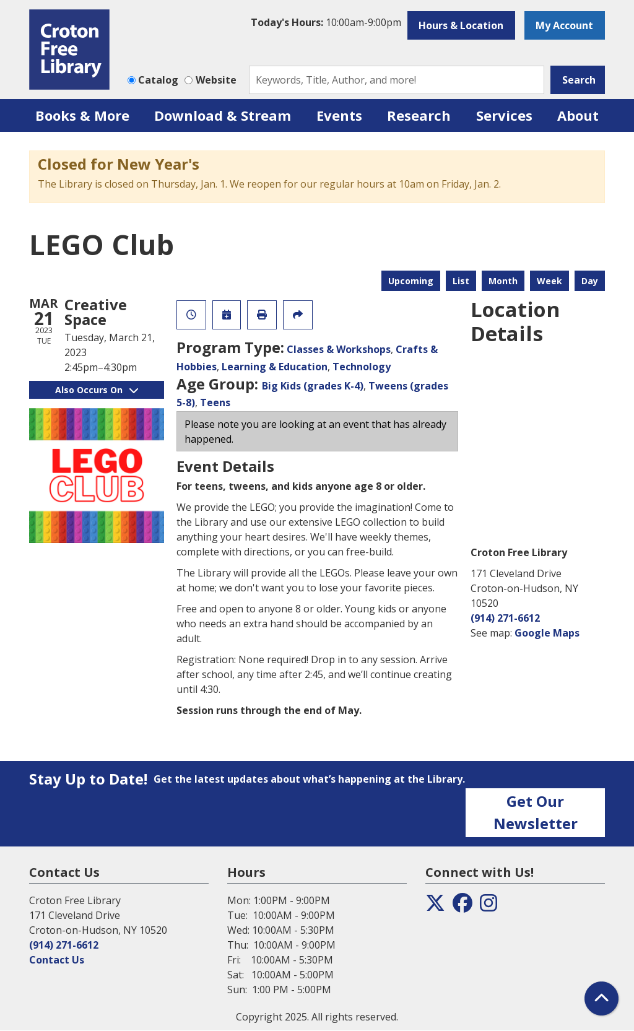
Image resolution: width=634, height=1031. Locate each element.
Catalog (158, 80)
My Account (564, 25)
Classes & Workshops (339, 349)
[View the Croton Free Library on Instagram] (488, 906)
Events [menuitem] (339, 115)
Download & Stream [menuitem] (222, 115)
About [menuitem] (578, 115)
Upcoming (410, 281)
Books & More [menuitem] (82, 115)
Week (549, 281)
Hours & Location (461, 25)
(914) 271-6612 (505, 618)
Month (503, 281)
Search (579, 80)
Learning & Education (275, 366)
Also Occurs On (96, 390)
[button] (326, 22)
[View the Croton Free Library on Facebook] (462, 906)
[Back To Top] (601, 998)
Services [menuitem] (504, 115)
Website (216, 80)
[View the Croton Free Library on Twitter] (435, 906)
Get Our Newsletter (535, 812)
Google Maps (547, 633)
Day (589, 281)
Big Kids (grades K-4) (312, 386)
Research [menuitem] (419, 115)
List (461, 281)
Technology (361, 366)
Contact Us (56, 960)
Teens (215, 402)
